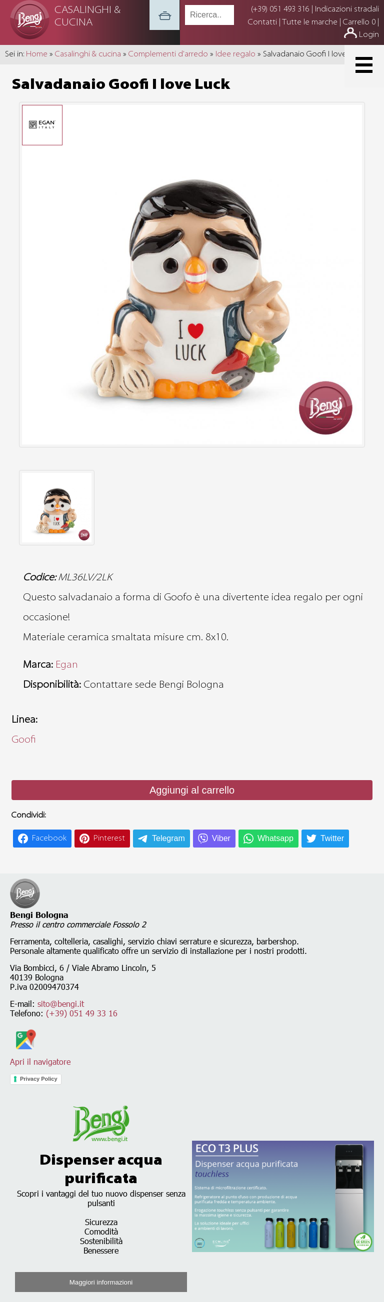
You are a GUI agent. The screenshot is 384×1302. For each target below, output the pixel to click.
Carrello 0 (359, 22)
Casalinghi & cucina (88, 54)
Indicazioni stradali (347, 9)
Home (37, 54)
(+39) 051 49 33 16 (82, 1013)
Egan (67, 665)
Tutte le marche (311, 22)
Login (369, 35)
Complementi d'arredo (168, 54)
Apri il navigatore (40, 1056)
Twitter (332, 838)
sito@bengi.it (61, 1003)
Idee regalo (236, 54)
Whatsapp (276, 838)
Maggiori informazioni (101, 1282)
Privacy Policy (39, 1079)
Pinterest (109, 839)
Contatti (263, 22)
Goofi (24, 740)
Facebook (49, 839)
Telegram (168, 838)
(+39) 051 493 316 (280, 9)
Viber (221, 838)
